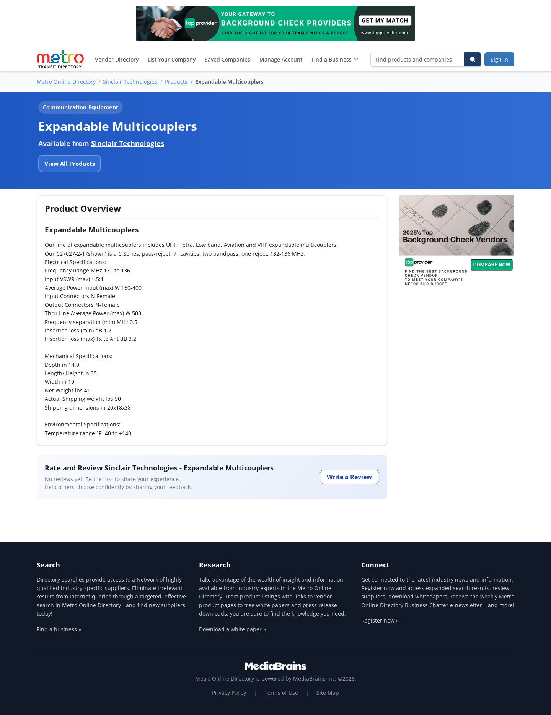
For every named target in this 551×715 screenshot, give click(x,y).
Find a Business (335, 59)
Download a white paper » (232, 629)
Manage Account (280, 59)
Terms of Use (281, 692)
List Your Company (172, 59)
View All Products (69, 163)
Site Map (327, 692)
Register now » (380, 620)
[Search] (472, 59)
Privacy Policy (229, 692)
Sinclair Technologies (130, 81)
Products (176, 81)
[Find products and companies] (418, 59)
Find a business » (59, 629)
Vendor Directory (117, 59)
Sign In (499, 59)
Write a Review (349, 477)
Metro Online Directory (66, 81)
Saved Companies (227, 59)
